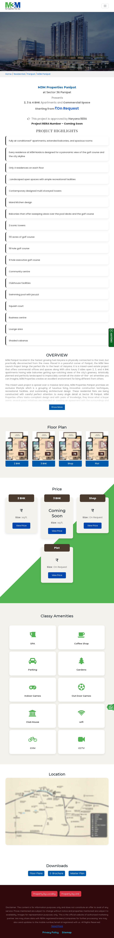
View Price (21, 525)
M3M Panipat (43, 74)
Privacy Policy (50, 932)
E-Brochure (56, 873)
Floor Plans (36, 873)
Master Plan (77, 873)
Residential (19, 74)
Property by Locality (44, 893)
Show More (57, 407)
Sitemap (67, 932)
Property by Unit (70, 893)
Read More (57, 926)
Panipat (31, 74)
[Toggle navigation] (105, 6)
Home (8, 74)
